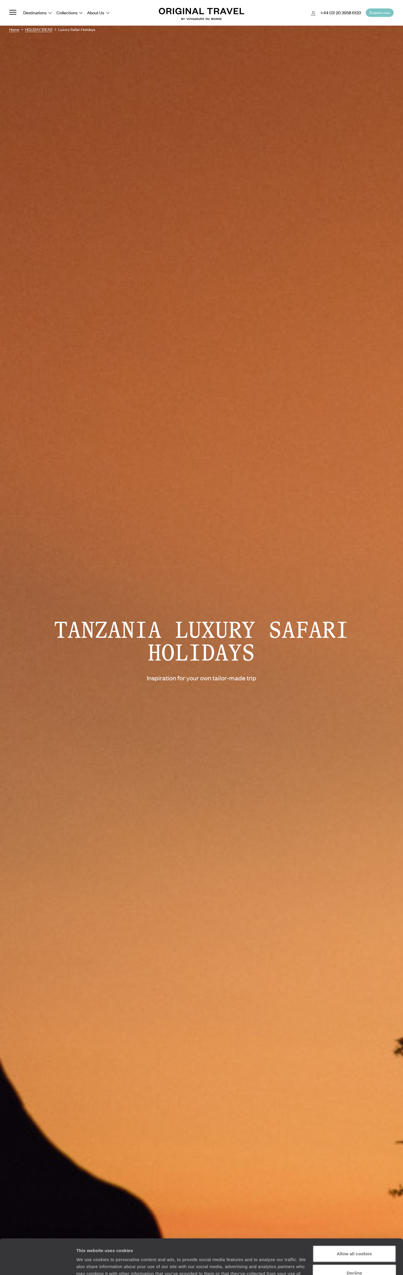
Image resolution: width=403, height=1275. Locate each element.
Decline (354, 1239)
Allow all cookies (354, 1220)
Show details (89, 1263)
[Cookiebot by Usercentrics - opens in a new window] (37, 1263)
